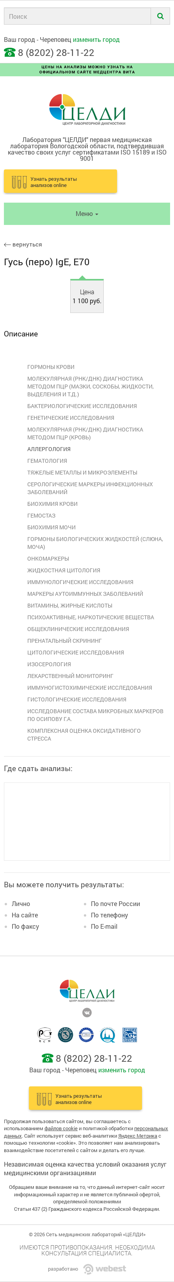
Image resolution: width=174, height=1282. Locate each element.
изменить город (96, 39)
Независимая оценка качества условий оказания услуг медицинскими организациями (85, 1168)
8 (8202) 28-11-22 (56, 52)
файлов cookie (61, 1128)
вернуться (23, 244)
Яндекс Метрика (137, 1135)
